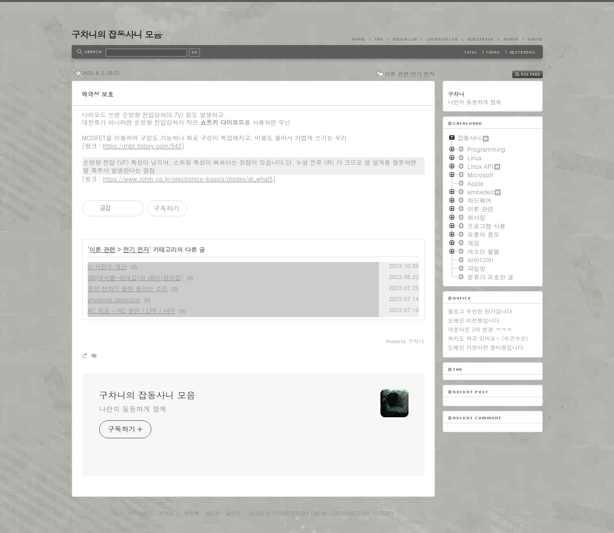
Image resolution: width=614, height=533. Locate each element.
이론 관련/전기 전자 (410, 74)
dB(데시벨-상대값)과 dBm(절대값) (135, 277)
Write (533, 39)
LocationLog (442, 39)
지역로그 (168, 513)
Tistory (382, 513)
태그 (117, 513)
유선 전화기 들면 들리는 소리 (128, 288)
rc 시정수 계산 (107, 266)
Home (360, 39)
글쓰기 (232, 513)
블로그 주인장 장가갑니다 (480, 311)
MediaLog (404, 39)
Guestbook (480, 39)
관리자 (212, 513)
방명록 (191, 513)
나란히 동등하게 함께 (132, 409)
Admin (510, 39)
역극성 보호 (98, 94)
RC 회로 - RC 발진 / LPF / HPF (131, 310)
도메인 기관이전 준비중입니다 (485, 347)
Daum (319, 513)
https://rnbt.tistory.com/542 (142, 145)
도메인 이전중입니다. (475, 320)
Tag (378, 39)
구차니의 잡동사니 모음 (117, 34)
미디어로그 (140, 513)
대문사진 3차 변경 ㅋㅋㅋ (480, 329)
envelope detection (114, 299)
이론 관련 (102, 249)
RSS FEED (535, 74)
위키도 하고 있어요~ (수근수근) (488, 338)
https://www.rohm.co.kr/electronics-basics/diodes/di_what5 (188, 178)
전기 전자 (136, 249)
